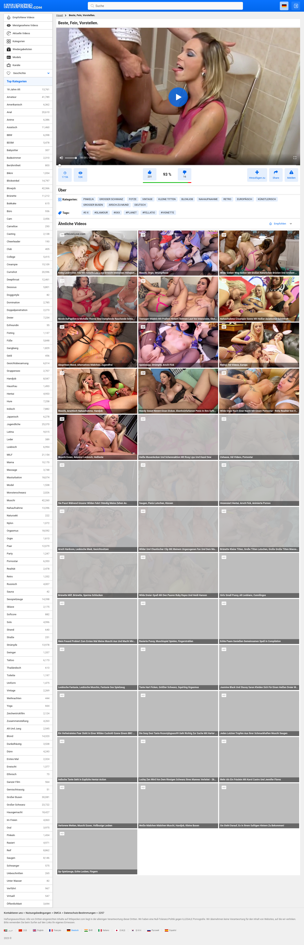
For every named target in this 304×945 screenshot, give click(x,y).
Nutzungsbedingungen (38, 912)
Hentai (28, 394)
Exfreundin (28, 325)
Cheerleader (28, 241)
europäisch (244, 199)
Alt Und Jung (28, 728)
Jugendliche (28, 424)
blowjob (187, 199)
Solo (28, 622)
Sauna (28, 591)
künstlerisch (267, 199)
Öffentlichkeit (28, 904)
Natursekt (28, 515)
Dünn (28, 751)
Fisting (28, 333)
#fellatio (148, 212)
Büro (28, 211)
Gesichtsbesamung (28, 363)
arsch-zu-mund (119, 204)
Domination (28, 302)
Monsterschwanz (28, 492)
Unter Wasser (28, 881)
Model (28, 485)
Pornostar (28, 561)
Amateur (28, 97)
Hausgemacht (28, 812)
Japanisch (28, 417)
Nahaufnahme (28, 508)
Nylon (28, 523)
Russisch (28, 584)
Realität (28, 569)
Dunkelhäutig (28, 744)
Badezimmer (28, 158)
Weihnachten (28, 698)
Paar (28, 546)
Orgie (28, 538)
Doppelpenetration (28, 310)
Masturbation (28, 477)
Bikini (28, 173)
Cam (28, 219)
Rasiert (28, 843)
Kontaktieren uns (13, 912)
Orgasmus (28, 531)
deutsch (140, 204)
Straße (28, 637)
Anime (28, 120)
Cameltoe (28, 226)
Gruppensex (28, 371)
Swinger (28, 652)
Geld (28, 356)
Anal (28, 112)
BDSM (28, 142)
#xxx (117, 212)
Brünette (28, 196)
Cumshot (28, 272)
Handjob (28, 378)
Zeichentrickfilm (28, 713)
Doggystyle (28, 295)
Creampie (28, 264)
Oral (28, 827)
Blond (28, 736)
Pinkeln (28, 835)
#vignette (167, 212)
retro (227, 199)
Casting (28, 234)
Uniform (28, 683)
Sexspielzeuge (28, 599)
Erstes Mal (28, 759)
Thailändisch (28, 668)
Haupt (59, 15)
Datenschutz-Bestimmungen (80, 912)
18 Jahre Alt (28, 89)
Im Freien (28, 820)
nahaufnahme (208, 199)
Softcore (28, 614)
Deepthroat (28, 279)
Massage (28, 470)
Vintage (28, 690)
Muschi (28, 500)
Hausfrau (28, 386)
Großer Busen (28, 797)
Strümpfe (28, 645)
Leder (28, 439)
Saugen (28, 858)
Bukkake (28, 203)
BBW (28, 135)
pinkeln (88, 199)
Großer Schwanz (28, 805)
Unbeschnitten (28, 873)
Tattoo (28, 660)
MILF (28, 455)
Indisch (28, 409)
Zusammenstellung (28, 721)
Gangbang (28, 348)
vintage (147, 199)
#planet (131, 212)
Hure (28, 401)
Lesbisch (28, 447)
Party (28, 553)
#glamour (101, 212)
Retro (28, 576)
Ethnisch (28, 774)
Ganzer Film (28, 782)
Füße (28, 340)
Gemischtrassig (28, 789)
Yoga (28, 706)
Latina (28, 432)
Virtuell (28, 896)
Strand (28, 630)
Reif (28, 850)
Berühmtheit (28, 165)
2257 (101, 912)
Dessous (28, 287)
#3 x (86, 212)
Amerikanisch (28, 104)
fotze (132, 199)
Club (28, 249)
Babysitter (28, 150)
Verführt (28, 888)
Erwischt (28, 766)
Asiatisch (28, 127)
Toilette (28, 675)
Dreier (28, 317)
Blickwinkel (28, 181)
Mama (28, 462)
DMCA (57, 912)
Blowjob (28, 188)
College (28, 257)
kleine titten (167, 199)
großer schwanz (111, 199)
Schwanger (28, 866)
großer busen (93, 204)
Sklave (28, 607)
